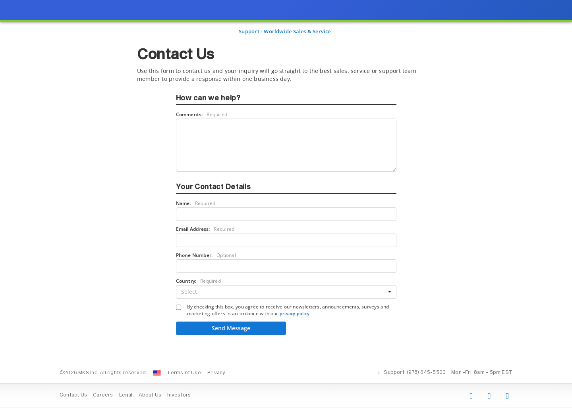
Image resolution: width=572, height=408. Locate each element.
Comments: (202, 114)
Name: (196, 203)
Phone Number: (206, 255)
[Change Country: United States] (157, 373)
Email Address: (205, 229)
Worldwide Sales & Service (297, 31)
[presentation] (286, 204)
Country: (198, 281)
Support (249, 31)
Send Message (231, 328)
